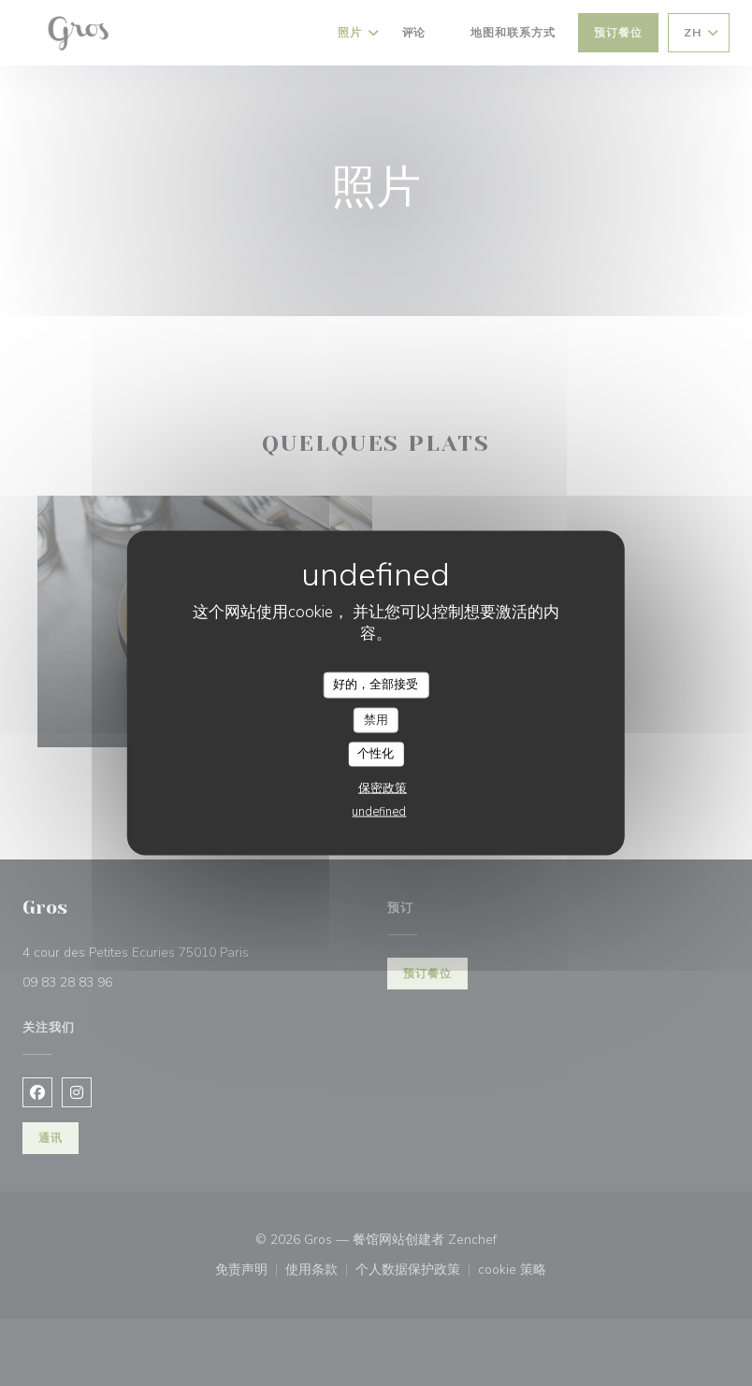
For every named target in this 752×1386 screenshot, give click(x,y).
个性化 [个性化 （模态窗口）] (375, 753)
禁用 (376, 719)
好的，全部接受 (375, 684)
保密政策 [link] (382, 787)
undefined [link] (379, 810)
